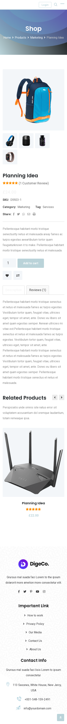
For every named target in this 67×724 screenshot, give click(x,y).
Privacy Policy (35, 624)
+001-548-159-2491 (37, 699)
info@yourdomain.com (37, 708)
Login (45, 4)
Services (48, 207)
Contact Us (35, 641)
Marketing (24, 207)
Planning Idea (33, 503)
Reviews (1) (37, 290)
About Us (35, 649)
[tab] (14, 290)
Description (14, 290)
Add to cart (30, 263)
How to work (35, 615)
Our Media (35, 632)
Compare (17, 275)
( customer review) (34, 183)
